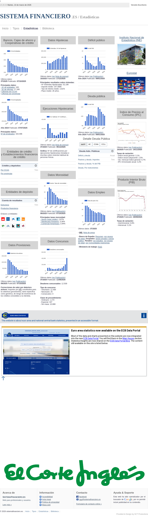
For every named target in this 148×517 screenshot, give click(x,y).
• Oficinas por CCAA (9, 92)
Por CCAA (5, 170)
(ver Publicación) (19, 281)
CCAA (96, 144)
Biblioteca (48, 28)
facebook (83, 497)
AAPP (83, 144)
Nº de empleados (8, 134)
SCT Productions (141, 514)
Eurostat (132, 73)
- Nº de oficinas (7, 89)
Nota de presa (89, 233)
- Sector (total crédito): (49, 219)
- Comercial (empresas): (50, 224)
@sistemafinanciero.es (90, 499)
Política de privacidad (50, 502)
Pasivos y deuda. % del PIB (89, 164)
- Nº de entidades (8, 87)
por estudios (98, 241)
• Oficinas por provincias (10, 94)
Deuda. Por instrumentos (88, 168)
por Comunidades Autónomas (97, 243)
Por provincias (6, 174)
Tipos (16, 28)
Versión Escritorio (138, 5)
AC (89, 144)
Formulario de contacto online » (89, 504)
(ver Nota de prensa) (60, 76)
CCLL (103, 144)
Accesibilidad (47, 497)
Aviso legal (46, 499)
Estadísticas (30, 28)
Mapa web (46, 505)
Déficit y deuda (84, 156)
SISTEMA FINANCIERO (35, 16)
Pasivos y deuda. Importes (88, 160)
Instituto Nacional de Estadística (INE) (131, 39)
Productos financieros (9, 208)
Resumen (99, 236)
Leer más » (7, 505)
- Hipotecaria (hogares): (49, 222)
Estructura (5, 205)
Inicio (5, 28)
